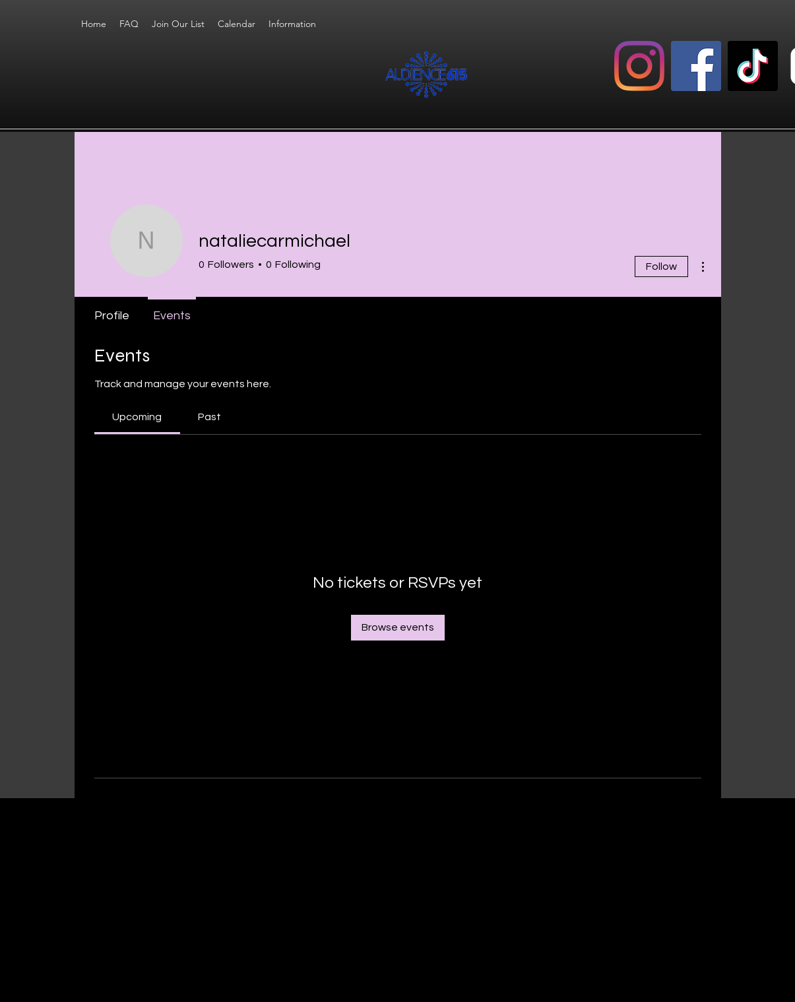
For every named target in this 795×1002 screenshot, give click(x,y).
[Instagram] (639, 66)
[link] (137, 417)
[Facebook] (696, 66)
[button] (292, 24)
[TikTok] (753, 66)
